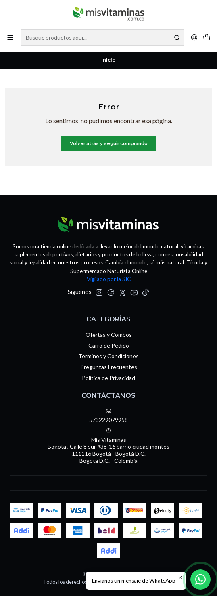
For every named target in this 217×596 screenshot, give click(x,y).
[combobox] (102, 37)
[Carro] (206, 37)
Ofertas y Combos (109, 334)
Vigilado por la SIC (109, 279)
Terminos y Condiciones (108, 356)
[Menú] (10, 37)
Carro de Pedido (108, 345)
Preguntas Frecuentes (108, 366)
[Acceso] (194, 37)
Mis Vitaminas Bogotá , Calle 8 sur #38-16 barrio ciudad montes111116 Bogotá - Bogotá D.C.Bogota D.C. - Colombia (108, 446)
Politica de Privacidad (108, 377)
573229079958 (108, 415)
